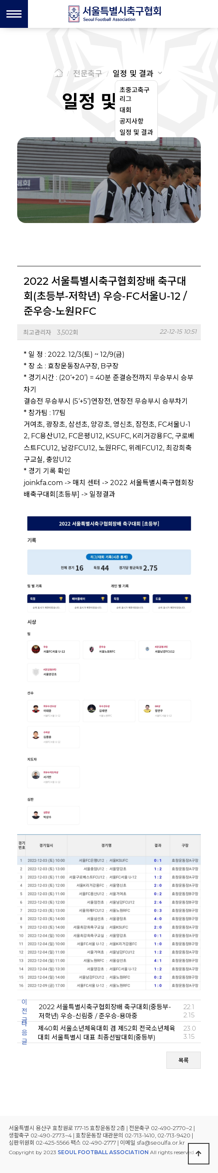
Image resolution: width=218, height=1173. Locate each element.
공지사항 (132, 121)
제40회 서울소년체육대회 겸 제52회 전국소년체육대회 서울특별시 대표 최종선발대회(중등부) (106, 1032)
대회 (126, 110)
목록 (183, 1060)
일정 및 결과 (133, 73)
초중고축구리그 (135, 94)
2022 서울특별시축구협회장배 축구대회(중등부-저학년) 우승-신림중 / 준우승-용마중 (105, 1011)
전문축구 (87, 73)
